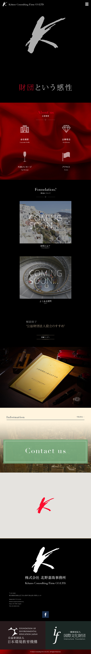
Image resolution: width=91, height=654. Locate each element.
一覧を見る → (80, 417)
